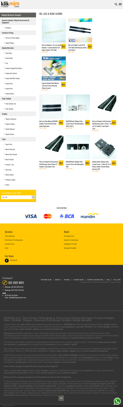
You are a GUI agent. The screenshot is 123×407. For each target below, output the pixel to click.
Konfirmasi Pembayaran (14, 240)
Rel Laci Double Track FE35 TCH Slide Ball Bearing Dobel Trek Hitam (77, 47)
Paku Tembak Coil (11, 103)
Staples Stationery (11, 119)
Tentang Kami (69, 236)
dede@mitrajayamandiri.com (17, 297)
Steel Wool (9, 53)
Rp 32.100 (42, 169)
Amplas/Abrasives (8, 48)
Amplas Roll (9, 88)
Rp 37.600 (42, 128)
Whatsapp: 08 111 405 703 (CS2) (14, 290)
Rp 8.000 (71, 52)
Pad (7, 63)
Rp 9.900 (45, 52)
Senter (7, 184)
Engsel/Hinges (10, 43)
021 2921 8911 (16, 282)
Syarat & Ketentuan (71, 240)
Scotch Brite (9, 58)
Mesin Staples (10, 159)
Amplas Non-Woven (11, 73)
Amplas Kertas (10, 93)
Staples (4, 114)
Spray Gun (9, 169)
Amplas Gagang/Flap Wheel (14, 68)
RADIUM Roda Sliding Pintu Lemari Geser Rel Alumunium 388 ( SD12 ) (75, 123)
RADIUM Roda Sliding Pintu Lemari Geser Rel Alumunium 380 (75, 164)
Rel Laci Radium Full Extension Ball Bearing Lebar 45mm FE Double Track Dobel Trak (48, 164)
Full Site (117, 280)
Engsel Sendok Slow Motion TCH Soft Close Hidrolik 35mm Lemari (50, 85)
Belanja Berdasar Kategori (11, 15)
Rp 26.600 (95, 130)
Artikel (67, 280)
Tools (4, 139)
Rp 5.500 (45, 90)
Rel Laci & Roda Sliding (12, 38)
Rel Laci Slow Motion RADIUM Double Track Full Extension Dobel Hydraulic (48, 123)
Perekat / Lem (10, 164)
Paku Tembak (6, 98)
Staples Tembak (10, 124)
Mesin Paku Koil (10, 149)
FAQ (6, 248)
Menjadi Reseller (70, 248)
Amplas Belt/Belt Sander (13, 78)
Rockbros (8, 27)
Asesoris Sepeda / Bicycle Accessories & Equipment (15, 21)
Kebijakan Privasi (70, 244)
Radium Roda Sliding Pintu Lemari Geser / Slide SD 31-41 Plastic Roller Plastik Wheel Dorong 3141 (101, 165)
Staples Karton (10, 134)
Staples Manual (10, 129)
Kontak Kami (9, 244)
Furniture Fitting (7, 32)
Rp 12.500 (69, 128)
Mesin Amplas (10, 174)
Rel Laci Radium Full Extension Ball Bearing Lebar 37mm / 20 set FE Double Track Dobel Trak (101, 125)
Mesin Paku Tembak (11, 154)
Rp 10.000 (69, 169)
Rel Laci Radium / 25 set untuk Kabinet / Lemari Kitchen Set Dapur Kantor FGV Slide (51, 47)
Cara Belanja (10, 236)
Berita (57, 280)
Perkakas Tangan (10, 179)
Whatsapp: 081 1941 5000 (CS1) (14, 287)
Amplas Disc (9, 83)
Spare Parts (9, 144)
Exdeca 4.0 (12, 405)
